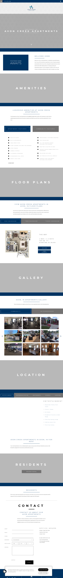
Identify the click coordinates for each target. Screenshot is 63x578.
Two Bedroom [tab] (31, 223)
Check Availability (44, 254)
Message (6, 549)
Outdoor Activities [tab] (22, 397)
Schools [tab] (48, 397)
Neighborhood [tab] (47, 313)
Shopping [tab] (58, 397)
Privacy (48, 577)
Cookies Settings (43, 572)
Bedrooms (7, 542)
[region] (28, 571)
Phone (6, 538)
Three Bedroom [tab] (52, 223)
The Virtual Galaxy (49, 427)
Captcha (13, 562)
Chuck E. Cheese (49, 411)
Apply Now (44, 249)
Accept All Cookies (43, 569)
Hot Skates (47, 414)
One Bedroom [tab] (10, 223)
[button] (5, 571)
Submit (29, 564)
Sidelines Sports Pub (50, 424)
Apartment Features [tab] (17, 128)
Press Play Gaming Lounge (51, 421)
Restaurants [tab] (37, 397)
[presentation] (17, 565)
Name (6, 531)
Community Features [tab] (45, 128)
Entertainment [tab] (7, 397)
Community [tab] (16, 313)
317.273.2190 (7, 1)
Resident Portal (31, 474)
